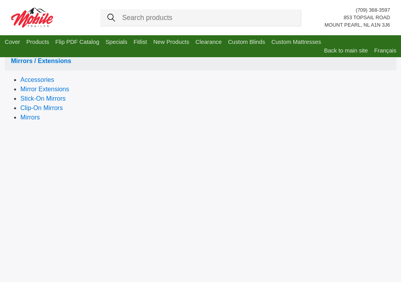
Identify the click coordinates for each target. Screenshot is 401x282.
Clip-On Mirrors (41, 108)
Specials (116, 42)
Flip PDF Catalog (77, 42)
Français (385, 50)
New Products (171, 42)
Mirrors (30, 117)
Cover (12, 42)
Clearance (208, 42)
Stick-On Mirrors (43, 98)
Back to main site (346, 50)
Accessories (37, 79)
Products (37, 42)
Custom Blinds (246, 42)
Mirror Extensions (44, 89)
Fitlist (140, 42)
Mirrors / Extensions (41, 61)
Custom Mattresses (296, 42)
